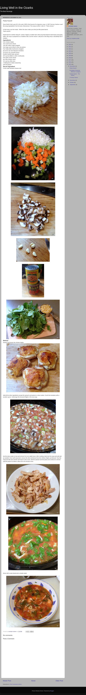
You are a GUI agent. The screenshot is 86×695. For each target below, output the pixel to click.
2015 (70, 64)
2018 (70, 57)
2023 (70, 49)
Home (33, 681)
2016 (70, 62)
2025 (70, 44)
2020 (70, 53)
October (72, 82)
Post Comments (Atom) (16, 684)
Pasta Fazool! (73, 68)
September (73, 84)
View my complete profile (73, 38)
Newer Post (7, 681)
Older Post (59, 681)
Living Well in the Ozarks (16, 7)
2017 (70, 60)
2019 (70, 55)
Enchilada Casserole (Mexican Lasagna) (75, 71)
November (72, 80)
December (72, 66)
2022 (70, 51)
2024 (70, 46)
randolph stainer (72, 26)
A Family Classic (74, 77)
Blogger (52, 690)
